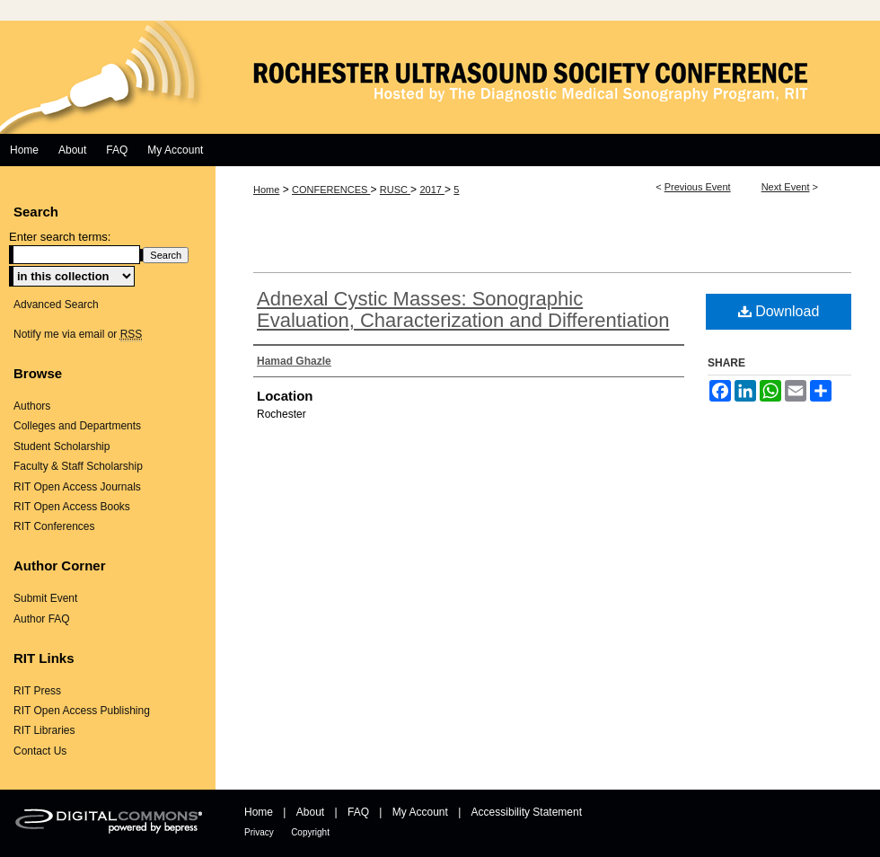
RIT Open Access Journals (77, 487)
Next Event (785, 186)
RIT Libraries (44, 730)
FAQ (358, 812)
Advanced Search (56, 304)
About (310, 812)
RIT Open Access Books (71, 506)
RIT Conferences (54, 526)
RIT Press (37, 691)
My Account (420, 812)
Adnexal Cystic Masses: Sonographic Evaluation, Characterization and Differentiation (463, 309)
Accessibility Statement (526, 812)
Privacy (259, 832)
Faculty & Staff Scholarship (78, 466)
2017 (431, 189)
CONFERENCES (331, 189)
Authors (31, 406)
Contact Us (39, 751)
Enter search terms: (59, 236)
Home (266, 189)
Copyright (310, 832)
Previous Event (697, 186)
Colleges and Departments (77, 426)
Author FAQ (41, 619)
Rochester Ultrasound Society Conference (440, 77)
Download (779, 311)
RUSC (395, 189)
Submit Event (45, 598)
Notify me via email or (77, 334)
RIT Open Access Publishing (81, 710)
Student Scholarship (61, 446)
